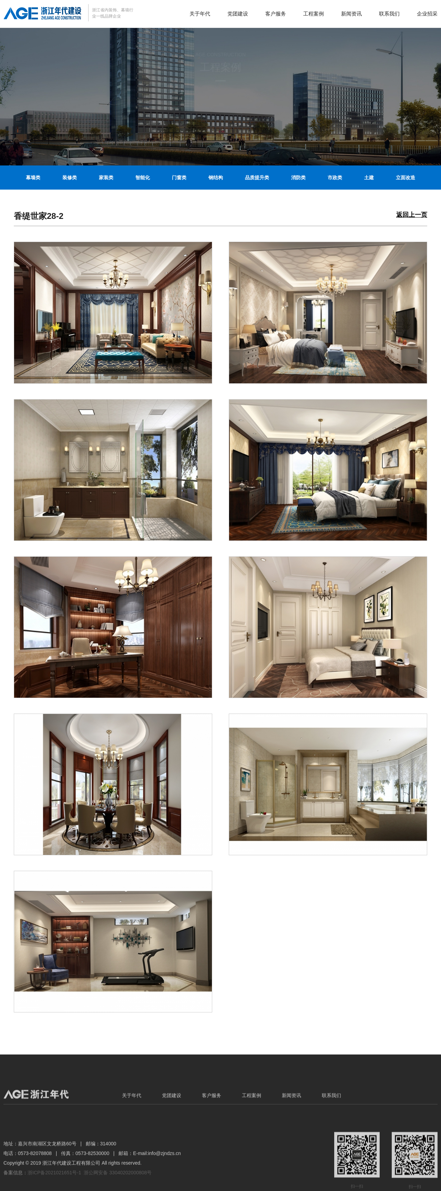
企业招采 (427, 14)
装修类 (69, 177)
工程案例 (313, 14)
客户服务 (275, 14)
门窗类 (179, 177)
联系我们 (389, 14)
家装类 (106, 177)
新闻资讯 (351, 14)
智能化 (142, 177)
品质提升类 (257, 177)
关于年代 (199, 14)
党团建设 (237, 14)
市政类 (335, 177)
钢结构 (215, 177)
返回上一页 (411, 215)
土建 (369, 177)
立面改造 (405, 177)
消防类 (298, 177)
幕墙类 (33, 177)
